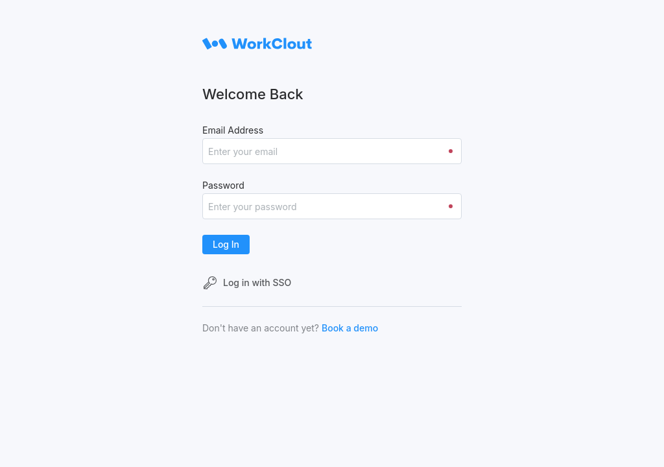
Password (223, 185)
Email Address (232, 130)
